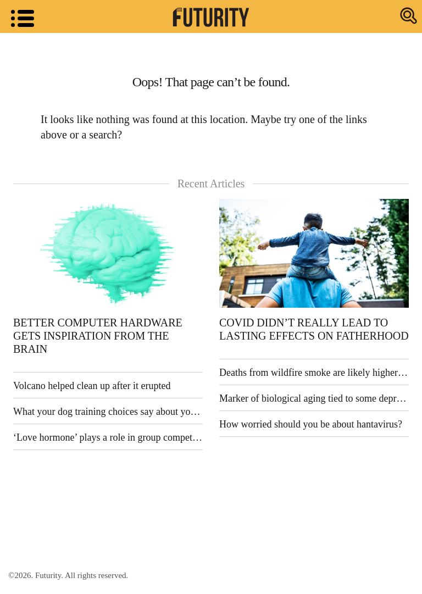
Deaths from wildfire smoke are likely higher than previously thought (314, 372)
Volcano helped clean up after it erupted (92, 385)
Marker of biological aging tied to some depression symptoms (314, 398)
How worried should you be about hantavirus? (310, 424)
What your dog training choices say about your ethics (108, 411)
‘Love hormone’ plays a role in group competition (108, 437)
